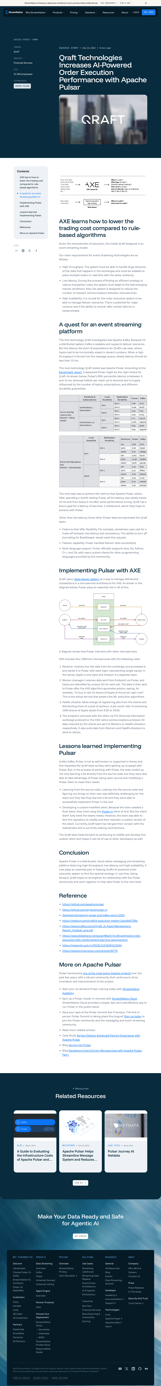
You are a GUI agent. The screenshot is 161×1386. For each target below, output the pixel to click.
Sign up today (132, 1010)
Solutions (87, 1251)
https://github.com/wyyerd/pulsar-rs (84, 903)
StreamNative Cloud (124, 992)
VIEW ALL (80, 1176)
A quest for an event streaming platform (29, 188)
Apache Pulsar (22, 79)
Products (41, 1251)
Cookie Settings (60, 1372)
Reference (24, 220)
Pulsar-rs (107, 805)
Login (136, 12)
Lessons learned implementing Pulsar (29, 207)
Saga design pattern (86, 572)
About (131, 1251)
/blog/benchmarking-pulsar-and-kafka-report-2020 (93, 908)
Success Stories (22, 33)
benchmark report (70, 365)
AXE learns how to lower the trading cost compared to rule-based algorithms (30, 175)
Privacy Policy (40, 1372)
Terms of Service (21, 1372)
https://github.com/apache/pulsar (83, 897)
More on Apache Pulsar (30, 226)
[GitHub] (140, 1362)
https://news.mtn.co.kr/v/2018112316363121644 (92, 939)
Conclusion (24, 214)
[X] (126, 1362)
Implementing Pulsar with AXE (29, 198)
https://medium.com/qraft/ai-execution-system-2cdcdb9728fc (100, 914)
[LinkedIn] (133, 1362)
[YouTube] (120, 1362)
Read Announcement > (108, 3)
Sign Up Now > (128, 3)
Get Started (80, 1230)
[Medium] (146, 1362)
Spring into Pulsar (80, 1038)
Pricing (63, 1251)
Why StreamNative (23, 1251)
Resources (110, 1251)
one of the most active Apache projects (107, 966)
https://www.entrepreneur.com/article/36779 (90, 944)
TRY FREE (149, 12)
